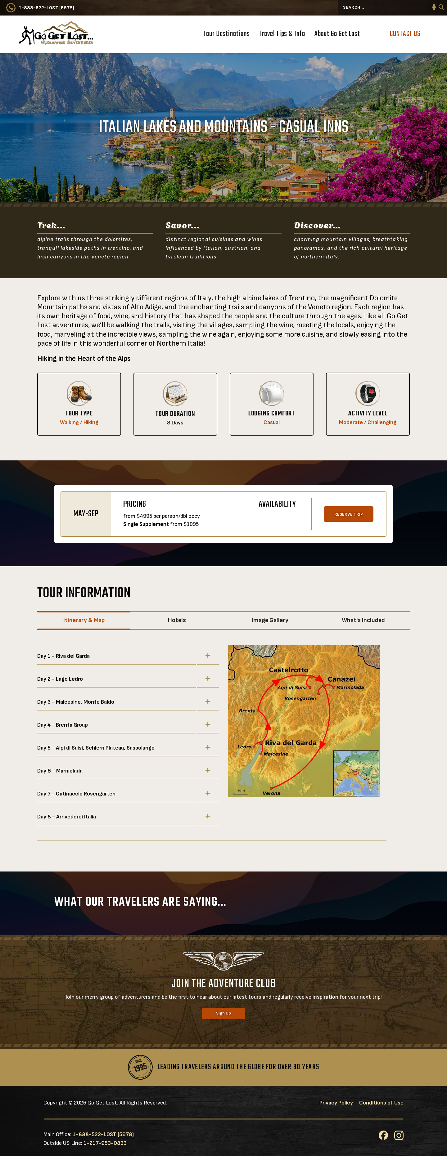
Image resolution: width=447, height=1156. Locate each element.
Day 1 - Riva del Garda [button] (123, 655)
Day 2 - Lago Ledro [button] (123, 678)
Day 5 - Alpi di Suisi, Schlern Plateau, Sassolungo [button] (123, 747)
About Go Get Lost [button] (337, 35)
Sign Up (223, 1013)
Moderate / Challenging (367, 422)
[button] (434, 7)
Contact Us (405, 34)
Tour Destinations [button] (226, 35)
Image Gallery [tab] (270, 620)
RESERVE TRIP (348, 514)
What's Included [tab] (363, 620)
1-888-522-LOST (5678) (103, 1134)
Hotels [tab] (177, 620)
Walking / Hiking (79, 422)
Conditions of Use (381, 1103)
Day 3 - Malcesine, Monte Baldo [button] (123, 701)
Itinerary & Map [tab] (84, 620)
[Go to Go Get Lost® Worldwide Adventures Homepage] (56, 34)
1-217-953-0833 (105, 1143)
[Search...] (392, 7)
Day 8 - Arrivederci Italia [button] (123, 816)
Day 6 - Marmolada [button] (123, 770)
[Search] (441, 7)
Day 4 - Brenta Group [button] (123, 724)
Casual (272, 422)
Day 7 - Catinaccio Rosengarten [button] (123, 793)
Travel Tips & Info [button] (282, 35)
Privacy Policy (336, 1103)
